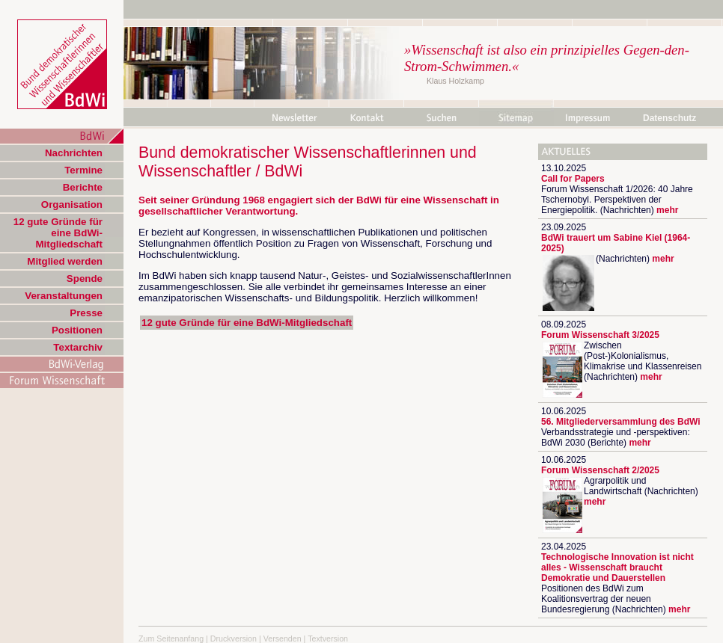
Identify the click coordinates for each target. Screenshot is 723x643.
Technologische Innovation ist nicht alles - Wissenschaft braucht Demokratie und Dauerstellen (617, 567)
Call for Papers (573, 178)
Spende (85, 278)
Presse (86, 313)
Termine (83, 170)
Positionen (77, 330)
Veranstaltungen (64, 295)
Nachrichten (74, 153)
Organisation (72, 204)
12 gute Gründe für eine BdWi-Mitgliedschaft (58, 233)
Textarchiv (78, 347)
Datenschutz (669, 118)
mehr (667, 210)
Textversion (328, 638)
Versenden (282, 638)
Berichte (83, 187)
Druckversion (233, 638)
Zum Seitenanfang (171, 638)
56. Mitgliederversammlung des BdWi (621, 421)
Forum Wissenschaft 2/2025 (600, 470)
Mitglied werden (65, 261)
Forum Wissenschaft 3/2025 (600, 335)
